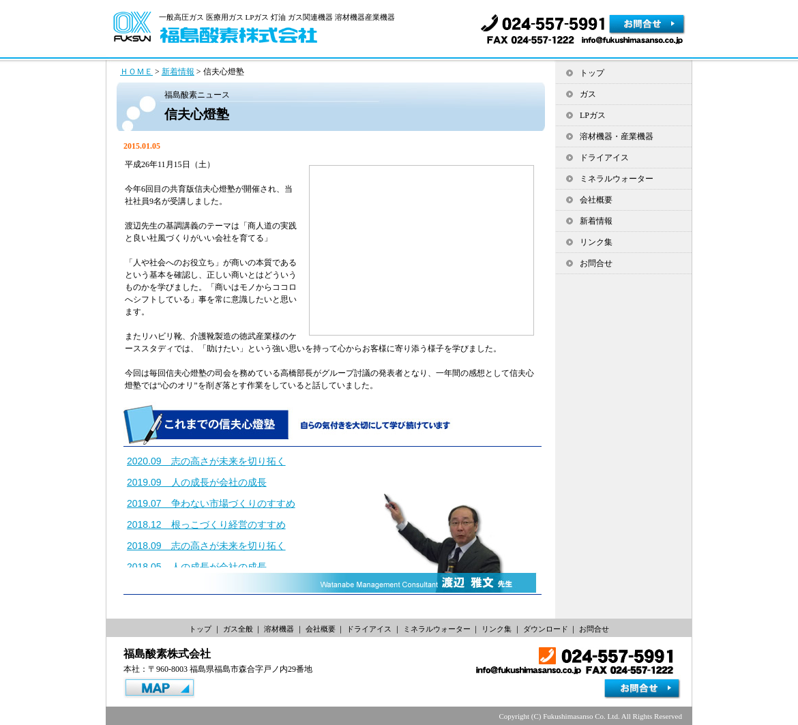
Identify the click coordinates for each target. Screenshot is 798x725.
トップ (592, 73)
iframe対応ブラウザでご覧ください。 (331, 507)
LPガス (593, 115)
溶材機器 (279, 629)
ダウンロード (545, 629)
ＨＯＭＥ (136, 71)
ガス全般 (238, 629)
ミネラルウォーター (616, 178)
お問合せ (596, 263)
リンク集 (596, 242)
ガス (588, 94)
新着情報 (178, 71)
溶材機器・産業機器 (616, 136)
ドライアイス (604, 157)
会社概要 (596, 200)
